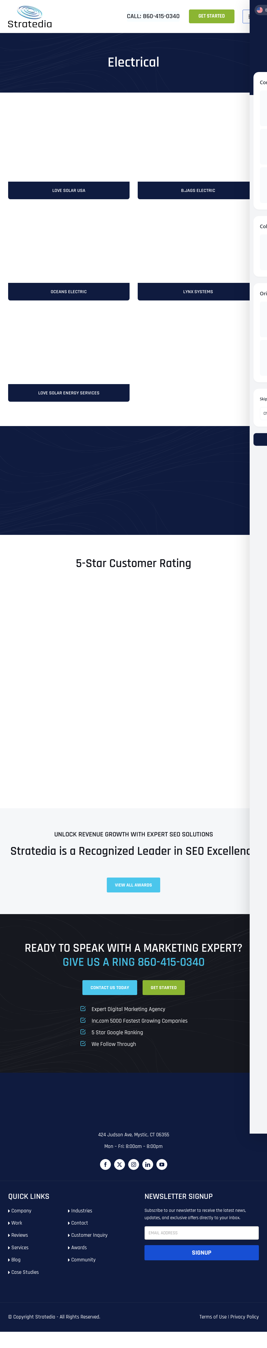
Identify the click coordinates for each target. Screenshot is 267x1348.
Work (16, 1228)
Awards (79, 1253)
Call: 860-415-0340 (153, 16)
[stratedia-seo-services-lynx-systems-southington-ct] (198, 214)
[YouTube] (161, 1169)
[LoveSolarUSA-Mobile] (69, 316)
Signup (201, 1258)
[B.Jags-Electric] (198, 111)
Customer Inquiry (89, 1240)
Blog (16, 1265)
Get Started (211, 16)
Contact (79, 1228)
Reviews (19, 1240)
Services (19, 1253)
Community (83, 1265)
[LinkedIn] (147, 1169)
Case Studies (25, 1277)
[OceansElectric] (69, 214)
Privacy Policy (244, 1322)
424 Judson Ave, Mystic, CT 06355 (133, 1140)
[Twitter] (119, 1169)
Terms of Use (213, 1322)
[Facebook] (105, 1169)
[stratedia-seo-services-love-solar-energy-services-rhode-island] (69, 111)
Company (21, 1216)
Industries (81, 1216)
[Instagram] (133, 1169)
